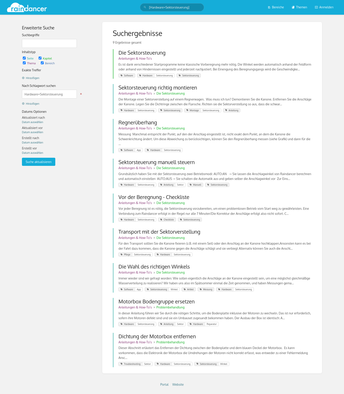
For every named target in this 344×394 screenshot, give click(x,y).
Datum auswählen (32, 122)
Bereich (48, 63)
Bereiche (276, 7)
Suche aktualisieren (39, 162)
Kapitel (45, 58)
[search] (172, 7)
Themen (299, 7)
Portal (164, 384)
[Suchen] (145, 7)
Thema (29, 63)
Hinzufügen (30, 78)
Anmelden (324, 7)
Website (178, 384)
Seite (28, 58)
